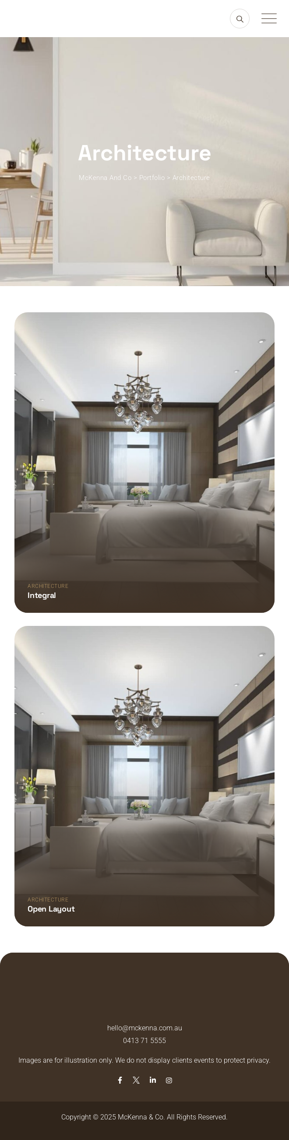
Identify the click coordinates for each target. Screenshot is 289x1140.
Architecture (48, 586)
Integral (42, 595)
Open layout (51, 909)
